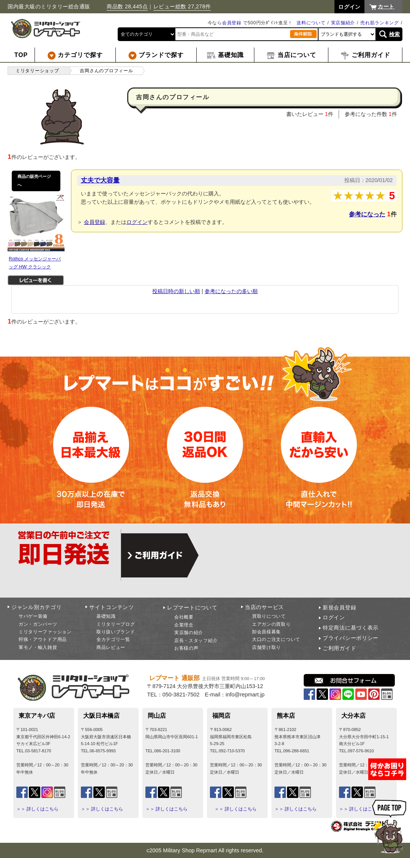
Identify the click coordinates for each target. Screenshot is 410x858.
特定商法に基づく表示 (350, 628)
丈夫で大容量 (100, 180)
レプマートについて (192, 607)
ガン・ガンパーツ (38, 624)
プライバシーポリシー (350, 638)
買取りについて (269, 616)
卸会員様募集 (266, 631)
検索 (394, 34)
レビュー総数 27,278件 (182, 6)
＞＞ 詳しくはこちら (37, 809)
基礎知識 (106, 616)
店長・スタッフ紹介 (196, 640)
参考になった (367, 214)
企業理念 (184, 625)
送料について (310, 22)
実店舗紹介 (343, 22)
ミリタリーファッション (45, 631)
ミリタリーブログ (115, 624)
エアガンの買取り (271, 624)
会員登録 (231, 22)
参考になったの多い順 (231, 291)
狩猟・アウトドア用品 (43, 639)
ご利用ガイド (339, 648)
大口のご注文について (276, 639)
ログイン (137, 222)
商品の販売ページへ (34, 180)
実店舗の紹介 (188, 632)
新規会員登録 (339, 607)
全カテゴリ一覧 (113, 639)
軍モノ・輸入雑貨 (38, 647)
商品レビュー (110, 647)
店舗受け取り (266, 647)
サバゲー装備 (33, 616)
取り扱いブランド (115, 631)
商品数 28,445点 (127, 6)
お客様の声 (186, 648)
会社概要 (184, 617)
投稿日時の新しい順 (176, 291)
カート (386, 6)
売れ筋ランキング (379, 22)
